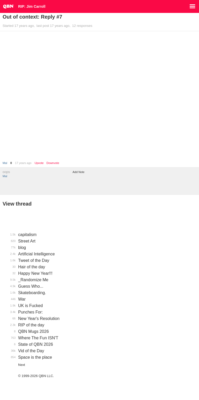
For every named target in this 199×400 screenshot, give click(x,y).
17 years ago (23, 162)
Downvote (52, 163)
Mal (5, 162)
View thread (17, 204)
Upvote (39, 163)
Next (21, 364)
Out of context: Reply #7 (32, 17)
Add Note (78, 172)
